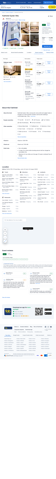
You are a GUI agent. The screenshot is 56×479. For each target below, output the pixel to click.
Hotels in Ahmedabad (21, 344)
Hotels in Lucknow (45, 344)
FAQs (15, 331)
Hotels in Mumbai (45, 338)
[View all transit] (5, 193)
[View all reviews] (6, 297)
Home (3, 12)
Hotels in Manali (32, 348)
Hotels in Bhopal (44, 342)
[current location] (5, 229)
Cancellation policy (38, 331)
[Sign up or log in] (48, 2)
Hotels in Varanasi (8, 348)
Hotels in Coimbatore (9, 350)
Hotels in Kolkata (20, 340)
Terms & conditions (22, 331)
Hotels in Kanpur (32, 346)
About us (30, 2)
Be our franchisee (38, 326)
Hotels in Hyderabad (8, 342)
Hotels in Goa (32, 340)
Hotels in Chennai (8, 344)
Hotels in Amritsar (45, 346)
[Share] (50, 16)
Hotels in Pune (32, 338)
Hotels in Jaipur (20, 342)
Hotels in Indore (32, 342)
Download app (28, 329)
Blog (31, 326)
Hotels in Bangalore (8, 340)
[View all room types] (47, 51)
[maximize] (5, 241)
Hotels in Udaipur (20, 346)
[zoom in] (5, 233)
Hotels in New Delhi (21, 338)
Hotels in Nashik (20, 348)
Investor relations (24, 326)
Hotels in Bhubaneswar (22, 350)
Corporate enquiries (19, 329)
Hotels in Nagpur (8, 346)
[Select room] (49, 62)
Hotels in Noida (32, 344)
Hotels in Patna (32, 350)
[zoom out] (5, 237)
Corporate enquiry (37, 2)
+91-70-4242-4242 (21, 2)
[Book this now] (47, 46)
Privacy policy (30, 331)
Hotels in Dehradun (45, 348)
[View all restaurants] (7, 213)
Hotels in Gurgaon (9, 12)
